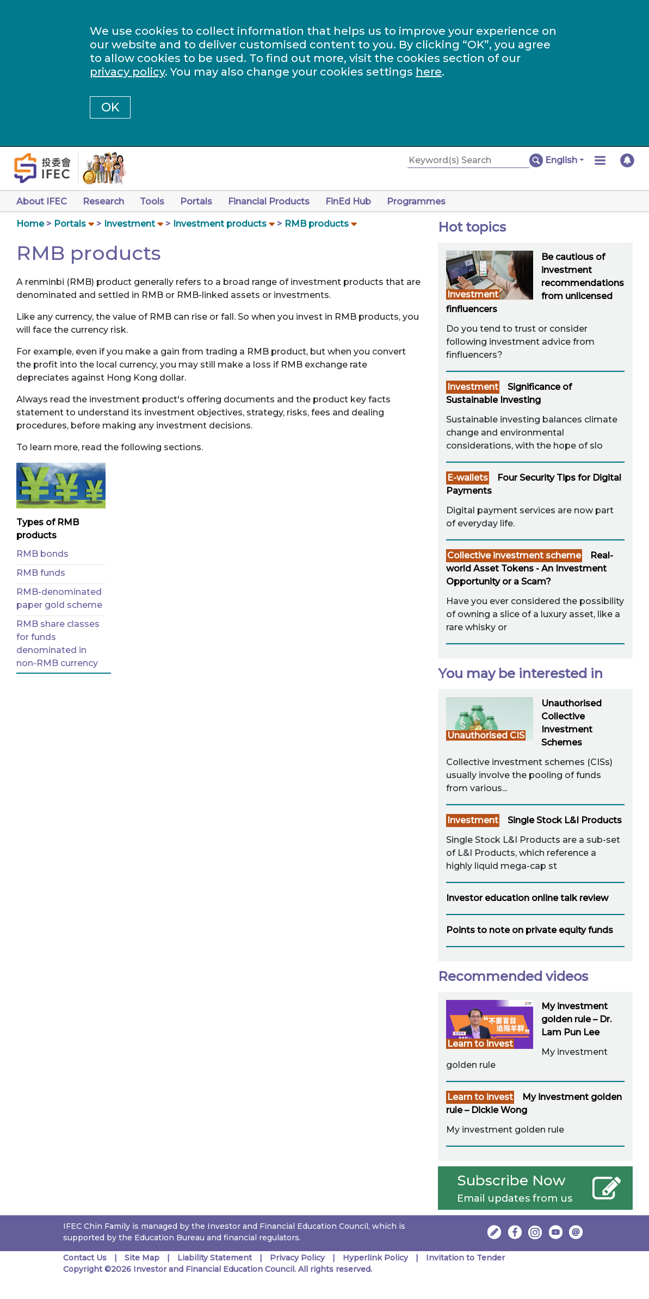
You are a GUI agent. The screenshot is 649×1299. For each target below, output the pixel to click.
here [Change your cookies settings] (429, 71)
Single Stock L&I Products (565, 820)
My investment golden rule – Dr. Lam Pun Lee (576, 1019)
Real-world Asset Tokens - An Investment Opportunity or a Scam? (529, 568)
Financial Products (269, 201)
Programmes (416, 201)
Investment (129, 224)
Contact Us (85, 1258)
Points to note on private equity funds (529, 930)
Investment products (220, 224)
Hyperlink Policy (375, 1258)
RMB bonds (42, 554)
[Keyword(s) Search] (468, 160)
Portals (196, 201)
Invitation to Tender (465, 1258)
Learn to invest (480, 1044)
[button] (564, 160)
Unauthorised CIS (485, 735)
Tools (152, 201)
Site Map (142, 1258)
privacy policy (127, 71)
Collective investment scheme (514, 555)
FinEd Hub (348, 201)
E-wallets (467, 478)
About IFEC (41, 201)
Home (30, 224)
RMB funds (40, 573)
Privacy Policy (297, 1258)
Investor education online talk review (527, 898)
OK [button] (110, 107)
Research (103, 201)
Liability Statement (214, 1258)
